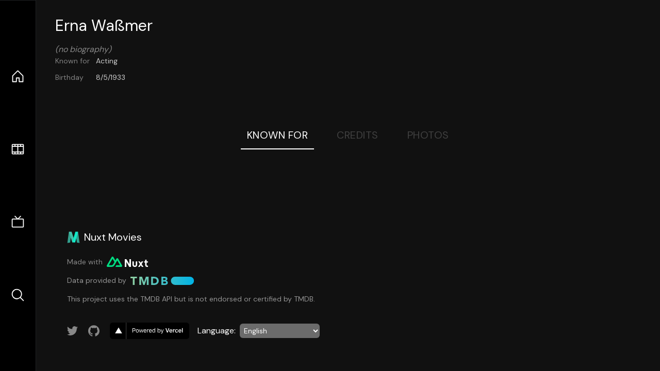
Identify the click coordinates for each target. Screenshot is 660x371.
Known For (277, 135)
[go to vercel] (149, 331)
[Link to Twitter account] (72, 330)
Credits (357, 135)
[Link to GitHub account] (94, 330)
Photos (428, 135)
